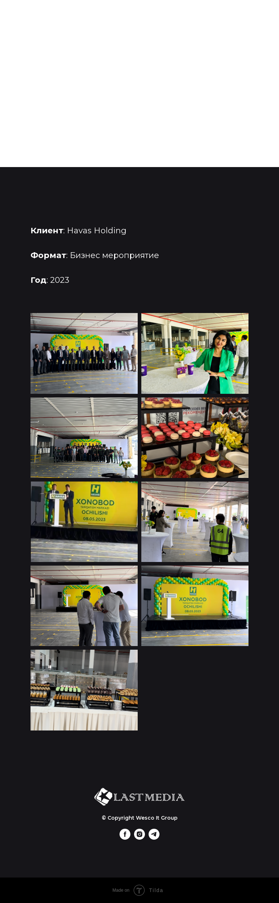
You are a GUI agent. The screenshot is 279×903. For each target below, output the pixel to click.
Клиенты (139, 96)
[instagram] (139, 838)
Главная (139, 64)
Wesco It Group (157, 818)
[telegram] (154, 838)
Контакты (139, 112)
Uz (140, 144)
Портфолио (140, 80)
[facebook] (125, 838)
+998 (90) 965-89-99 (139, 128)
